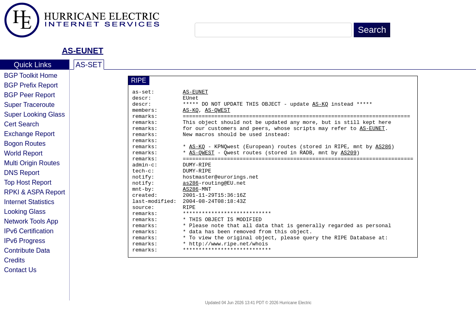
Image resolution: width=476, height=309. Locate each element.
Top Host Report (27, 182)
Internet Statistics (29, 201)
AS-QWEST (217, 114)
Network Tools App (31, 221)
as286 (191, 202)
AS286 (383, 158)
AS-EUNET (82, 50)
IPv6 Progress (24, 240)
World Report (23, 153)
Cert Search (21, 124)
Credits (14, 260)
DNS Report (21, 172)
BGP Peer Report (29, 94)
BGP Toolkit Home (30, 75)
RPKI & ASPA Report (34, 192)
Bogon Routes (25, 143)
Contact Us (20, 269)
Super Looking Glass (34, 114)
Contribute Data (27, 250)
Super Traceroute (29, 104)
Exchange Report (29, 133)
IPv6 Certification (28, 230)
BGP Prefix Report (31, 85)
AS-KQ (320, 107)
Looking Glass (25, 211)
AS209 (349, 165)
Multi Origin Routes (32, 162)
